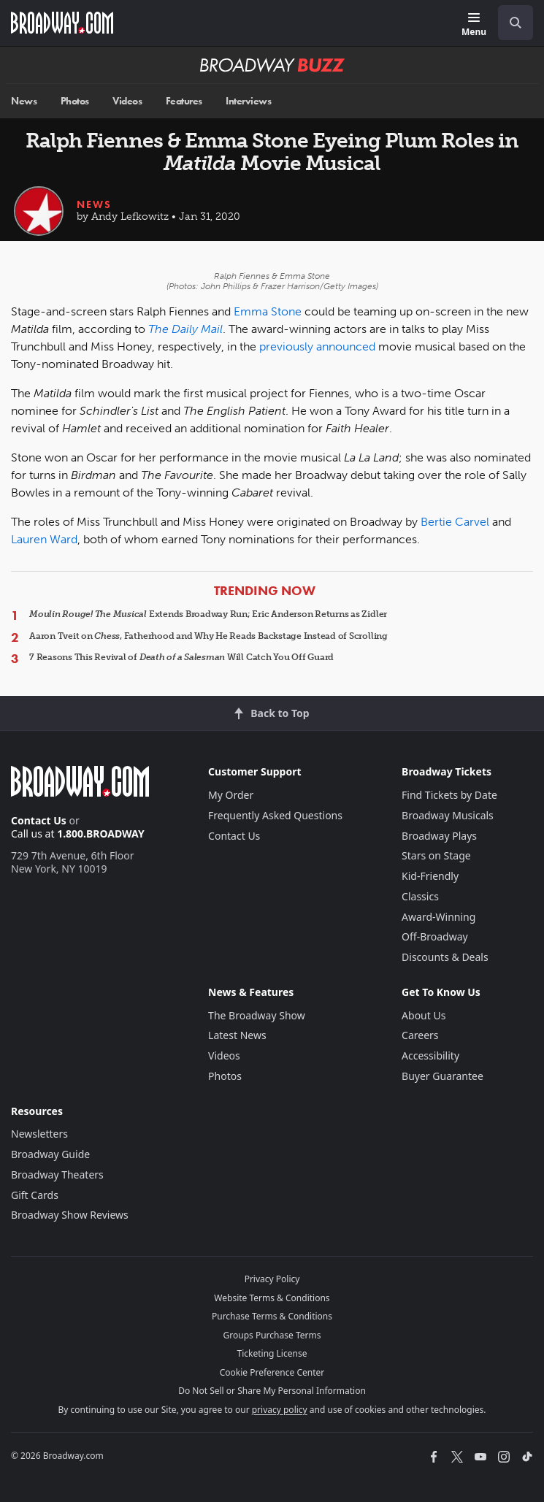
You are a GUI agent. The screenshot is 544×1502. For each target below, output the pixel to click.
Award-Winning (438, 917)
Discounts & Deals (445, 957)
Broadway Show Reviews (70, 1215)
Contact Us (38, 820)
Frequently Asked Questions (275, 815)
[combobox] (509, 22)
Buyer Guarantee (442, 1076)
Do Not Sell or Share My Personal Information (272, 1390)
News (24, 101)
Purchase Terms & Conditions (272, 1316)
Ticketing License (272, 1353)
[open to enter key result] (515, 22)
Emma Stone (268, 311)
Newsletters (39, 1134)
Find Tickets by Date (449, 795)
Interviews (248, 101)
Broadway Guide (50, 1154)
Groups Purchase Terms (272, 1335)
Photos (75, 101)
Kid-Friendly (430, 876)
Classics (420, 896)
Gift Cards (34, 1195)
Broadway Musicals (448, 815)
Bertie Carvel (455, 522)
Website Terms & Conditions (271, 1298)
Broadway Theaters (57, 1174)
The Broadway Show (256, 1015)
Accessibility (430, 1055)
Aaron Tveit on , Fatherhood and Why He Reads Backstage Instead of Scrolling (208, 636)
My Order (230, 795)
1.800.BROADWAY (101, 833)
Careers (420, 1035)
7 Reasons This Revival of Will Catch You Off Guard (181, 657)
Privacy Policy (272, 1279)
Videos (127, 101)
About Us (423, 1015)
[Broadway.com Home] (62, 23)
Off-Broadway (435, 936)
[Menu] (473, 25)
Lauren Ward (44, 539)
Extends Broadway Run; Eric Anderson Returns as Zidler (208, 614)
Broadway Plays (439, 836)
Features (184, 101)
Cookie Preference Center (272, 1372)
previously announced (317, 346)
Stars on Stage (436, 855)
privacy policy (279, 1409)
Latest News (237, 1035)
